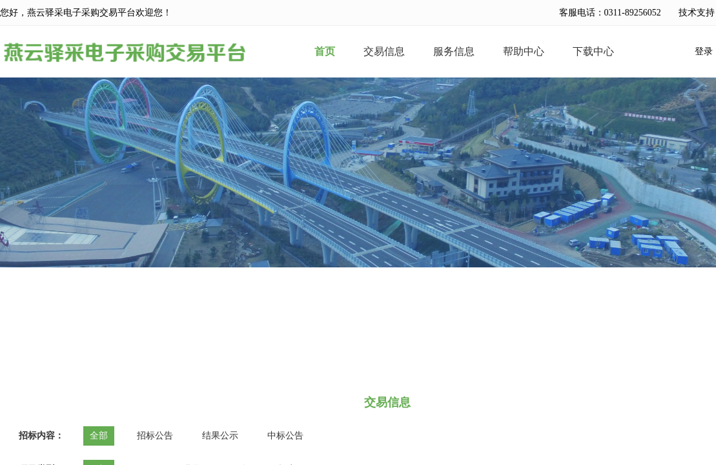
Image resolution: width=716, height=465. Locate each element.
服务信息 (454, 51)
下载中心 (593, 51)
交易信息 (384, 51)
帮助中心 (523, 51)
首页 (324, 51)
